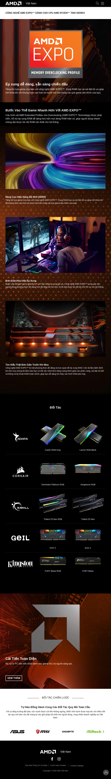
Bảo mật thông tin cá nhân (36, 765)
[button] (97, 3)
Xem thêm (13, 678)
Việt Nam (31, 3)
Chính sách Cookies (58, 765)
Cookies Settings (76, 766)
